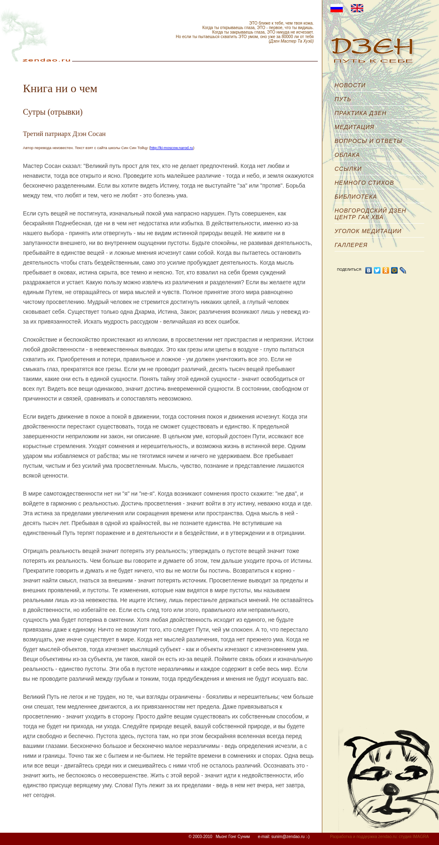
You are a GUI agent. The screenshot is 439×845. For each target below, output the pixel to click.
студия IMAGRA (414, 836)
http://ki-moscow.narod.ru (171, 148)
